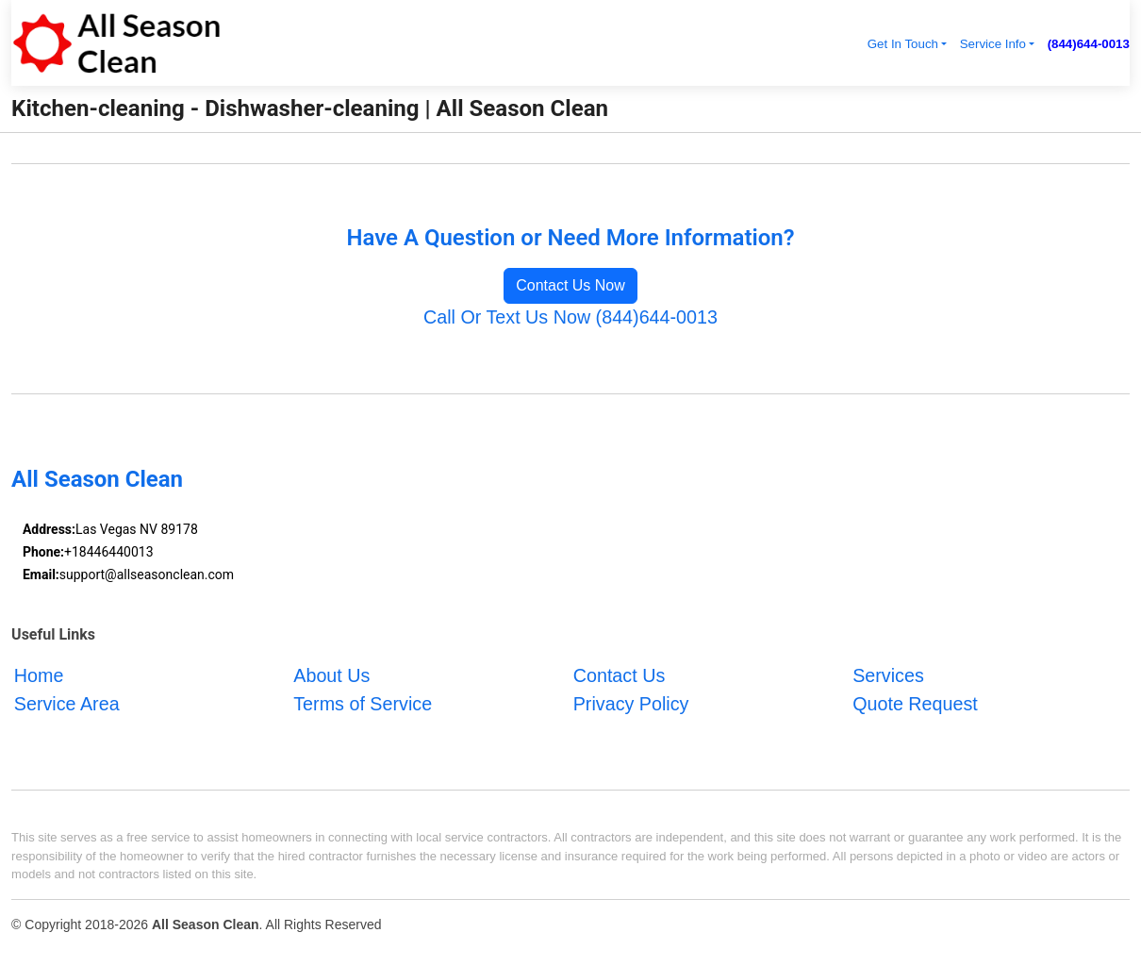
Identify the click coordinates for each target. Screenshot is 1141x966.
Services (888, 675)
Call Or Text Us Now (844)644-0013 (570, 317)
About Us (331, 675)
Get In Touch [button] (903, 44)
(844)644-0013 (1089, 44)
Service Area (67, 703)
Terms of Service (362, 703)
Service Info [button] (993, 44)
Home (39, 675)
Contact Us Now (570, 285)
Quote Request (915, 703)
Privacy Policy (631, 703)
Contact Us (619, 675)
